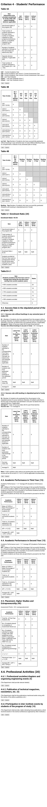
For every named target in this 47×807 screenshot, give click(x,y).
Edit (3, 83)
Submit (7, 83)
